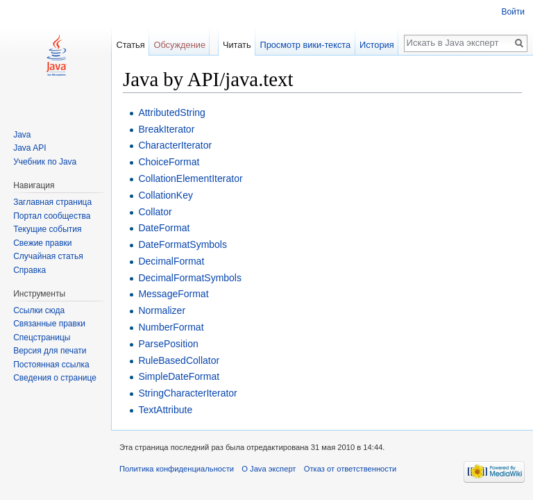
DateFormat (163, 227)
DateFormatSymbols (182, 244)
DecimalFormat (171, 261)
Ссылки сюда (39, 310)
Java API (29, 148)
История (376, 45)
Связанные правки (49, 323)
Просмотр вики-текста (305, 45)
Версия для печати (49, 351)
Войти (513, 12)
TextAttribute (165, 409)
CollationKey (165, 195)
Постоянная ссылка (51, 364)
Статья (130, 45)
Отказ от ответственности (350, 469)
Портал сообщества (51, 216)
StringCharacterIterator (187, 393)
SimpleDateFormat (178, 376)
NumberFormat (170, 327)
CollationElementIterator (190, 178)
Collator (154, 211)
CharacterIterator (175, 145)
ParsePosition (168, 343)
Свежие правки (42, 243)
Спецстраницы (41, 337)
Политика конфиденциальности (176, 469)
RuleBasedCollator (178, 360)
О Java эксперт (269, 469)
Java (22, 135)
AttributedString (171, 112)
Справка (29, 270)
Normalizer (161, 310)
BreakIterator (166, 129)
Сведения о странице (54, 378)
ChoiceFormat (168, 161)
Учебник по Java (44, 162)
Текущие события (47, 229)
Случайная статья (48, 256)
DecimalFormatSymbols (190, 277)
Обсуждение (179, 45)
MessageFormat (173, 293)
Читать (237, 45)
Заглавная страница (52, 202)
